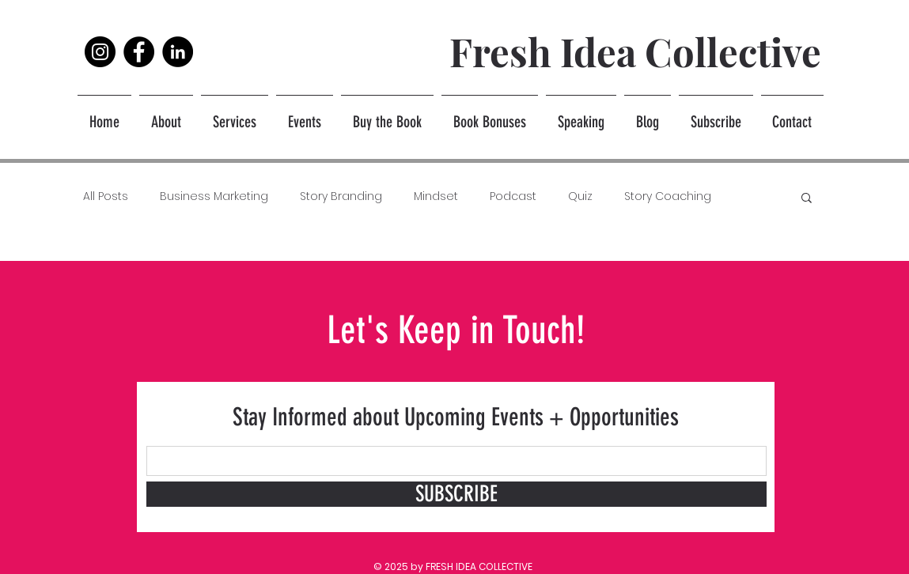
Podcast (513, 196)
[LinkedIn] (177, 51)
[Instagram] (100, 51)
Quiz (580, 196)
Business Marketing (214, 196)
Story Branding (341, 196)
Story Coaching (667, 196)
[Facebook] (138, 51)
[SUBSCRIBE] (456, 494)
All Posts (105, 196)
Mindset (436, 196)
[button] (806, 199)
